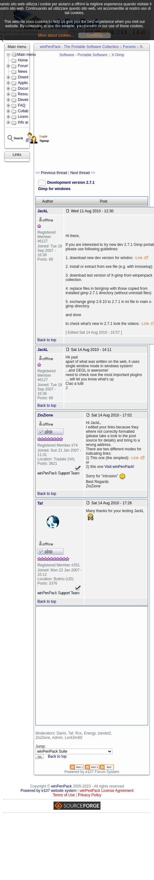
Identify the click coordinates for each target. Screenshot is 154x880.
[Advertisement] (66, 111)
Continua (94, 35)
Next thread (80, 173)
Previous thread (54, 173)
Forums (129, 47)
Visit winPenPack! (119, 466)
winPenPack (61, 786)
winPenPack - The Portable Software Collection (79, 47)
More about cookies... (56, 35)
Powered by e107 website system (49, 790)
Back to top (46, 340)
